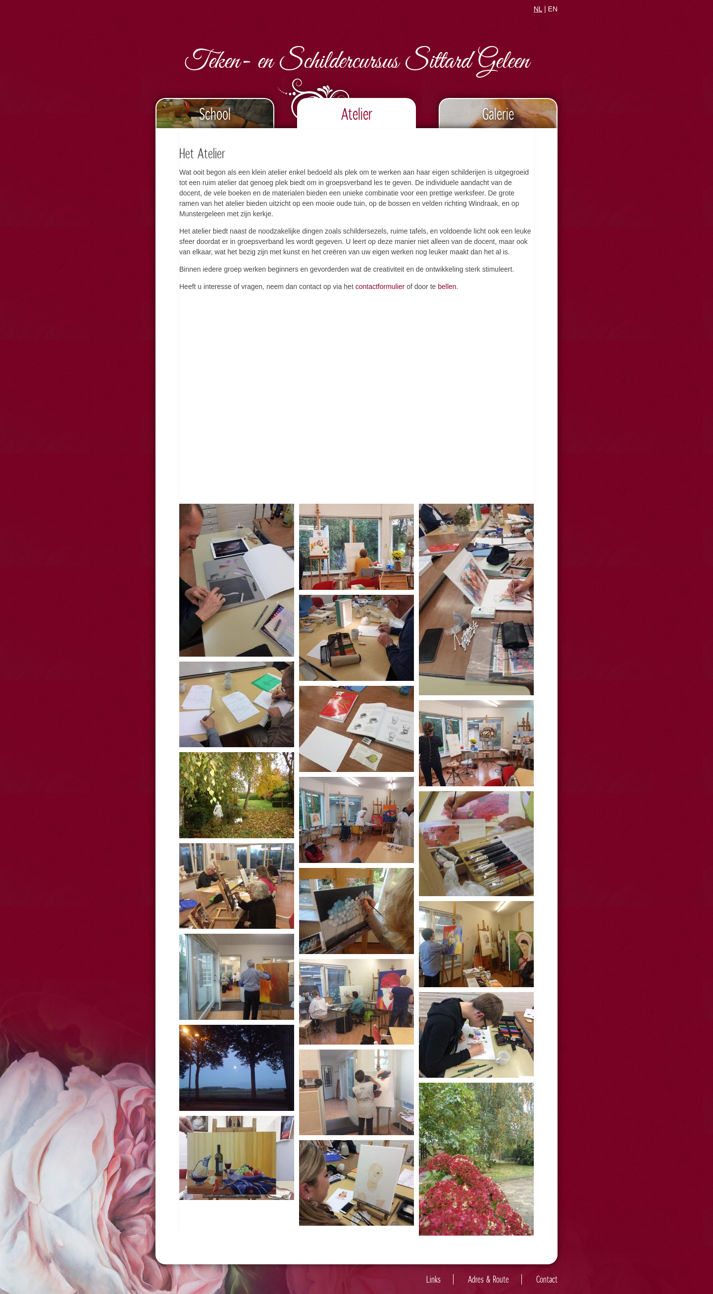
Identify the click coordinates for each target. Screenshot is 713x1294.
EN (553, 9)
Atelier (356, 113)
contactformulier (380, 286)
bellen (447, 286)
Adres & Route (488, 1279)
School (215, 113)
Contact (547, 1279)
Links (433, 1279)
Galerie (498, 113)
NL (538, 9)
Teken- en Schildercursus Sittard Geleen (356, 62)
